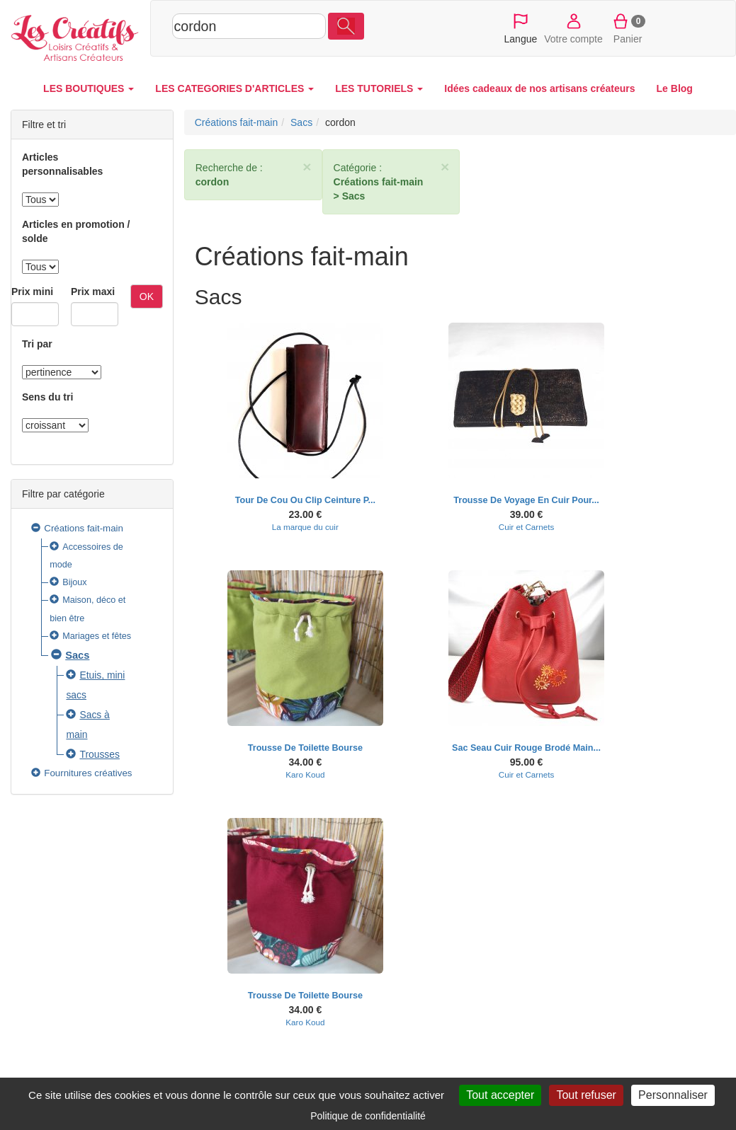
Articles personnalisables (62, 164)
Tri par (37, 344)
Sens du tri (47, 397)
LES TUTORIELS (379, 88)
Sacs (77, 655)
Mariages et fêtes (96, 636)
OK (147, 296)
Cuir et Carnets (526, 526)
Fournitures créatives (88, 773)
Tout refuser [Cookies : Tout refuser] (586, 1095)
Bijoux (74, 582)
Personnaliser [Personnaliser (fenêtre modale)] (673, 1095)
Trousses (99, 754)
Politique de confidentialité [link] (368, 1116)
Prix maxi (93, 291)
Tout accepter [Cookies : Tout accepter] (500, 1095)
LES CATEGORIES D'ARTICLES (234, 88)
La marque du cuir (305, 526)
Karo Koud (304, 774)
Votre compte (573, 28)
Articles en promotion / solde (76, 231)
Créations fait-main (83, 528)
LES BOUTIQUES (88, 88)
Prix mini (32, 291)
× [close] (306, 166)
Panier (628, 28)
